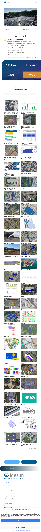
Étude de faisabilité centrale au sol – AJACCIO (11, 127)
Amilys (23, 283)
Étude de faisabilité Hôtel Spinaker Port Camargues (11, 112)
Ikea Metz (6, 336)
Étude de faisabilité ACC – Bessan (28, 112)
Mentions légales (8, 494)
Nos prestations (8, 487)
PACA (22, 309)
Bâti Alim (23, 404)
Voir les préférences (20, 527)
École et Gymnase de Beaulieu (10, 390)
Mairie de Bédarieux (9, 216)
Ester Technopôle (8, 296)
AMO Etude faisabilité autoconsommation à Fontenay (10, 158)
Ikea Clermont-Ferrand (27, 390)
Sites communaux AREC (10, 203)
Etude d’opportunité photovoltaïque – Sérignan (11, 142)
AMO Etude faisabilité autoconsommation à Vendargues (27, 143)
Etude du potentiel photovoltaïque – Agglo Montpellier (27, 127)
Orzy (5, 309)
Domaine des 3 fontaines (11, 256)
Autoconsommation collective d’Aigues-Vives (11, 189)
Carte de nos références (10, 488)
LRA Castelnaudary (9, 243)
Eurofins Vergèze (26, 243)
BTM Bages (7, 269)
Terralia (23, 188)
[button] (39, 509)
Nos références (12, 468)
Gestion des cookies (15, 530)
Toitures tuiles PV (26, 269)
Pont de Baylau (8, 417)
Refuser (20, 523)
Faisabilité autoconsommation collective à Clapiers (9, 174)
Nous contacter (8, 492)
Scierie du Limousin (9, 376)
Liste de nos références (10, 490)
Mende (6, 363)
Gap (22, 363)
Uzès (22, 296)
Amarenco (24, 350)
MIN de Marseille (8, 431)
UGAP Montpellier (8, 323)
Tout (6, 93)
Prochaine (33, 448)
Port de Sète (24, 376)
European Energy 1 (26, 336)
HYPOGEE (6, 283)
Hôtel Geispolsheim (26, 203)
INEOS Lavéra (25, 216)
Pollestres (6, 350)
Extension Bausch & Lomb (11, 444)
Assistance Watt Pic (26, 417)
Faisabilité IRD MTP (26, 173)
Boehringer (24, 431)
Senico (23, 323)
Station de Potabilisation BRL (28, 445)
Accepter (20, 520)
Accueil (6, 485)
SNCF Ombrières (25, 256)
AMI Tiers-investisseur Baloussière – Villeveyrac (28, 158)
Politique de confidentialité (25, 530)
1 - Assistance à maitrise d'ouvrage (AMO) (14, 96)
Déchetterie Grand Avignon (11, 404)
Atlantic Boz (24, 229)
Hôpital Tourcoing (9, 229)
